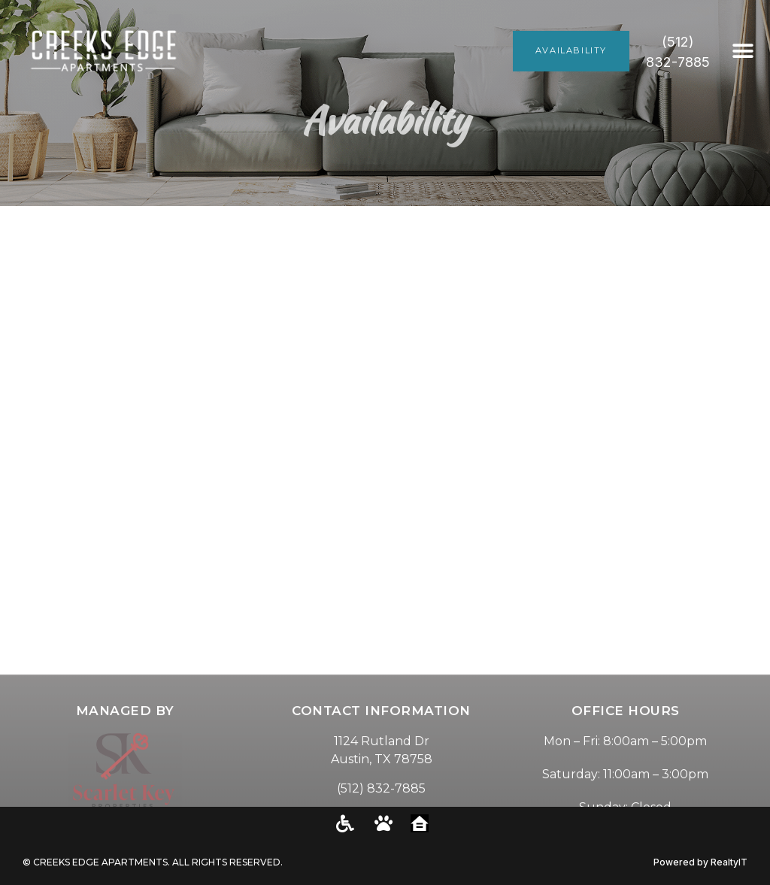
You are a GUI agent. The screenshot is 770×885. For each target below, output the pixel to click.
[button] (743, 51)
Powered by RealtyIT (700, 862)
